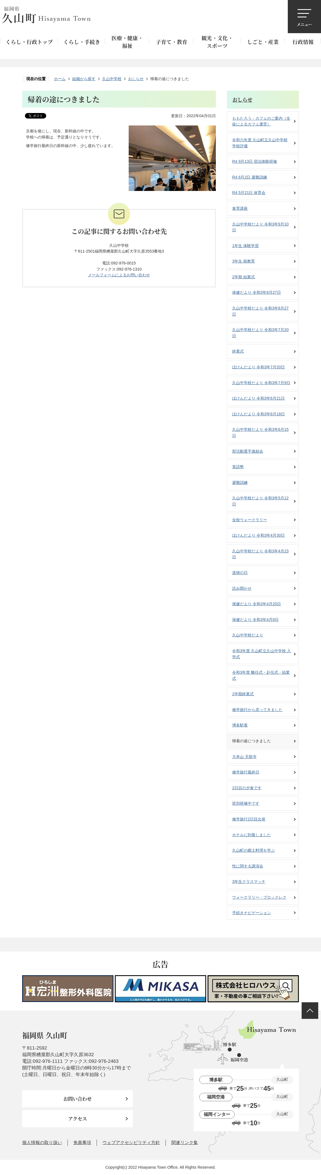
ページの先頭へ (310, 1010)
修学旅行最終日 (245, 772)
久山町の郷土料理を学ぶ (253, 850)
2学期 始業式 (243, 277)
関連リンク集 (184, 1142)
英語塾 (238, 467)
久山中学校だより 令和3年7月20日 (260, 332)
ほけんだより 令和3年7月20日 (258, 367)
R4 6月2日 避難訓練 (249, 177)
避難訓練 (240, 482)
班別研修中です (245, 803)
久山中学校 (111, 79)
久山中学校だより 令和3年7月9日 (261, 383)
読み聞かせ (242, 588)
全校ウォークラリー (249, 520)
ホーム (60, 79)
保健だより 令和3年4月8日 (255, 619)
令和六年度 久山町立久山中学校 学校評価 (260, 143)
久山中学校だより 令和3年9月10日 (260, 227)
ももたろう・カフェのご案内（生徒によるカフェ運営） (261, 121)
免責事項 (82, 1142)
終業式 (238, 351)
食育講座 (240, 208)
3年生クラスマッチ (248, 881)
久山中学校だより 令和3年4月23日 (260, 554)
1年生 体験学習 (245, 245)
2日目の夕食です (247, 788)
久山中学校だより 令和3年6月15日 (260, 432)
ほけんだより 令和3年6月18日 (258, 414)
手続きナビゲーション (251, 913)
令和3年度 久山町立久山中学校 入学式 (261, 654)
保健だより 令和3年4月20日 (256, 604)
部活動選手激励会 (247, 451)
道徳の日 (240, 572)
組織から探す (83, 79)
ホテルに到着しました (251, 835)
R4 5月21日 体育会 (248, 192)
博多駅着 (240, 725)
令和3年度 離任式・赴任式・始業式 (261, 675)
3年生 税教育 (243, 261)
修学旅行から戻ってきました (257, 709)
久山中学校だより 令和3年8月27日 (260, 311)
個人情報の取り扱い (42, 1142)
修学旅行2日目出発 (248, 819)
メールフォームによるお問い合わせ (119, 275)
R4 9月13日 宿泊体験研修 (254, 161)
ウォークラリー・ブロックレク (259, 897)
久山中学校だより (247, 635)
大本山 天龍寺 (244, 756)
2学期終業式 (243, 694)
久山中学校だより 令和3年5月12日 (260, 501)
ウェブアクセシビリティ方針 (131, 1142)
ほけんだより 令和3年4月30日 (258, 535)
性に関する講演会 (247, 866)
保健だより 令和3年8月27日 (256, 292)
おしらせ (136, 79)
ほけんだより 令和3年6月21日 (258, 398)
